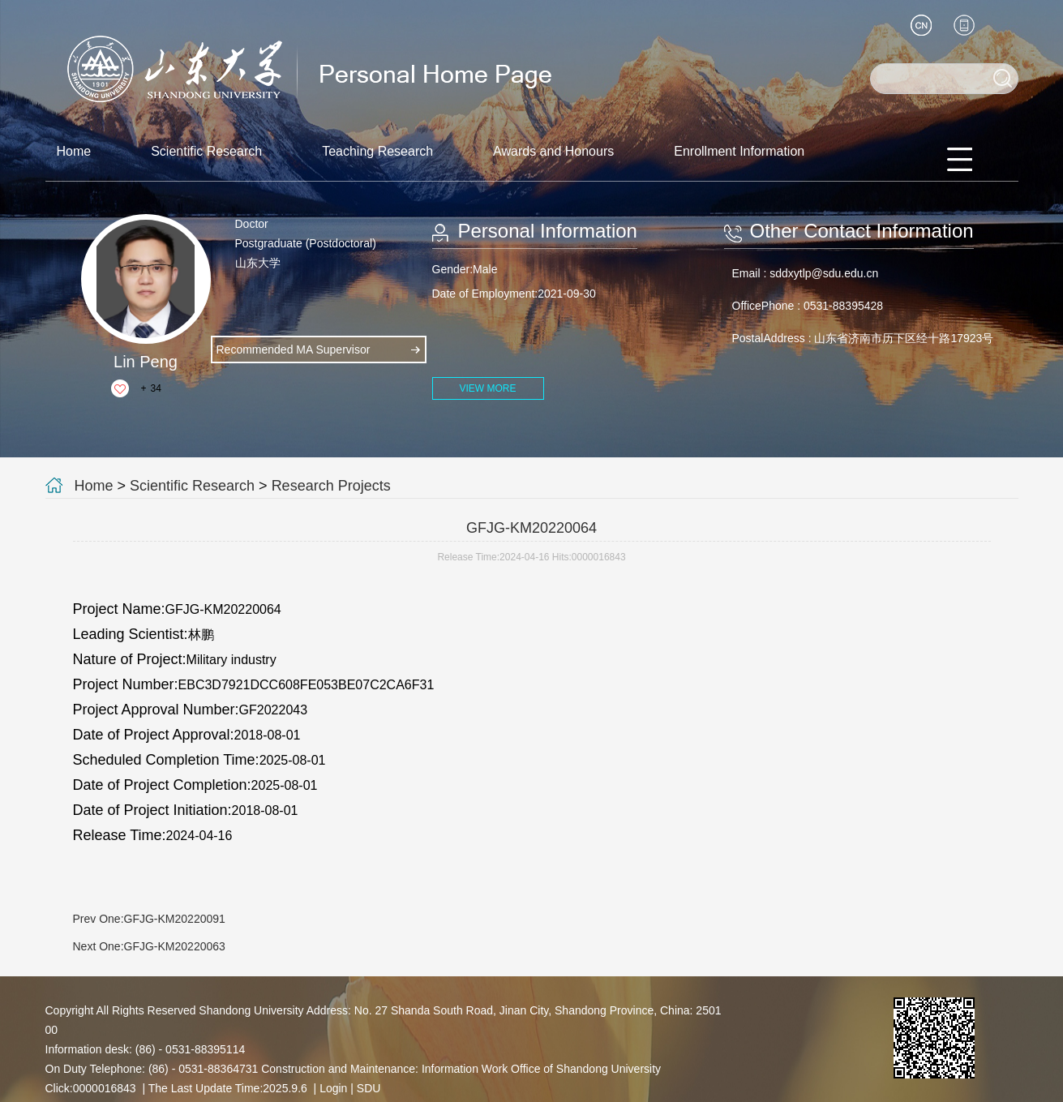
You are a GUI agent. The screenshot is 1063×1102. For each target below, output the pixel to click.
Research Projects (331, 486)
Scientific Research (206, 151)
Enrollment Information (739, 151)
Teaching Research (377, 151)
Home (74, 151)
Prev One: (149, 918)
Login (333, 1088)
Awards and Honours (553, 151)
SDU (369, 1088)
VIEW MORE (487, 388)
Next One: (149, 946)
